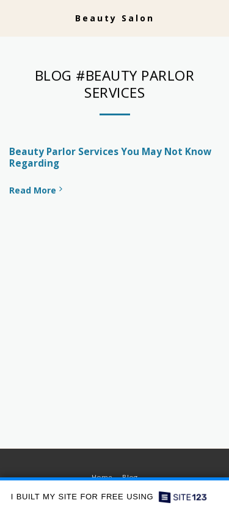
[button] (13, 17)
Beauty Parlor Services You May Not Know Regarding (110, 157)
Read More (37, 190)
